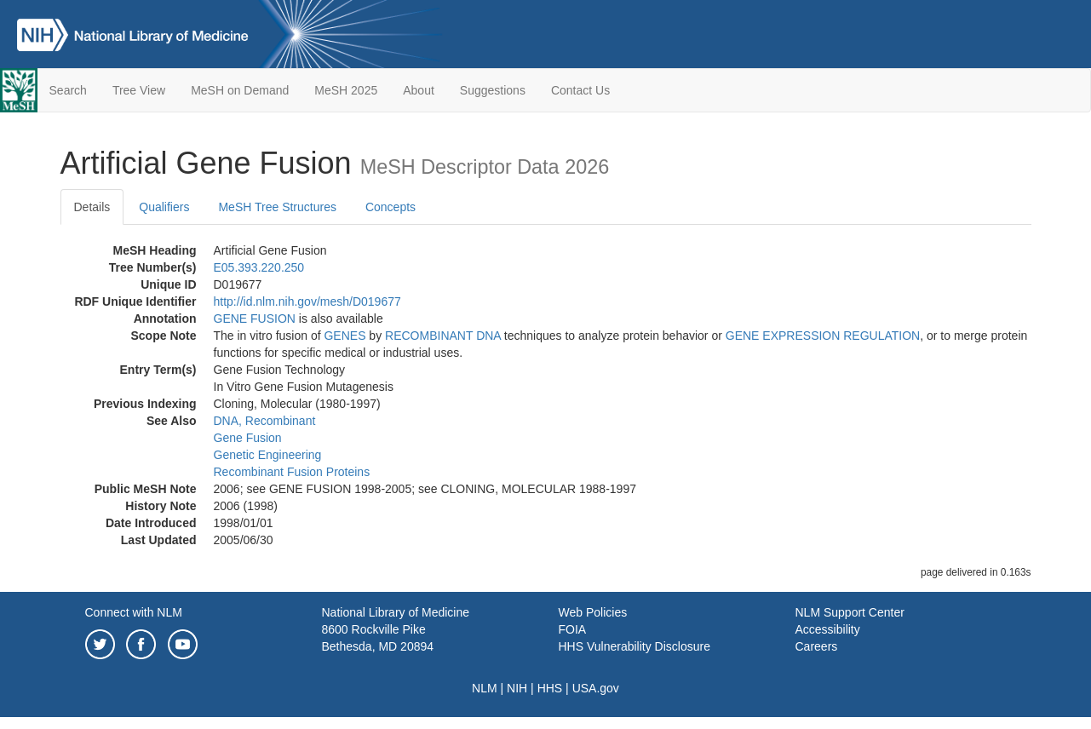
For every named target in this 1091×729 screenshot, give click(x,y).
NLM (484, 688)
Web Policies (593, 612)
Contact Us (580, 90)
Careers (816, 646)
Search (68, 90)
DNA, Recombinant (265, 421)
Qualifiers (164, 207)
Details (92, 207)
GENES (344, 335)
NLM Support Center (849, 612)
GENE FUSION (255, 318)
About (418, 90)
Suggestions (492, 90)
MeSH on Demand (240, 90)
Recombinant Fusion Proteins (292, 472)
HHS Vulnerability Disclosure (634, 646)
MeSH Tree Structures (277, 207)
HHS (550, 688)
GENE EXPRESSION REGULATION (823, 335)
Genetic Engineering (268, 455)
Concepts (390, 207)
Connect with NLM (133, 612)
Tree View (138, 90)
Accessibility (827, 629)
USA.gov (595, 688)
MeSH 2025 (345, 90)
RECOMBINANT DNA (443, 335)
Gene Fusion (248, 438)
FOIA (573, 629)
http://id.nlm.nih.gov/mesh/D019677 (307, 301)
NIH (517, 688)
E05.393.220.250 (259, 267)
